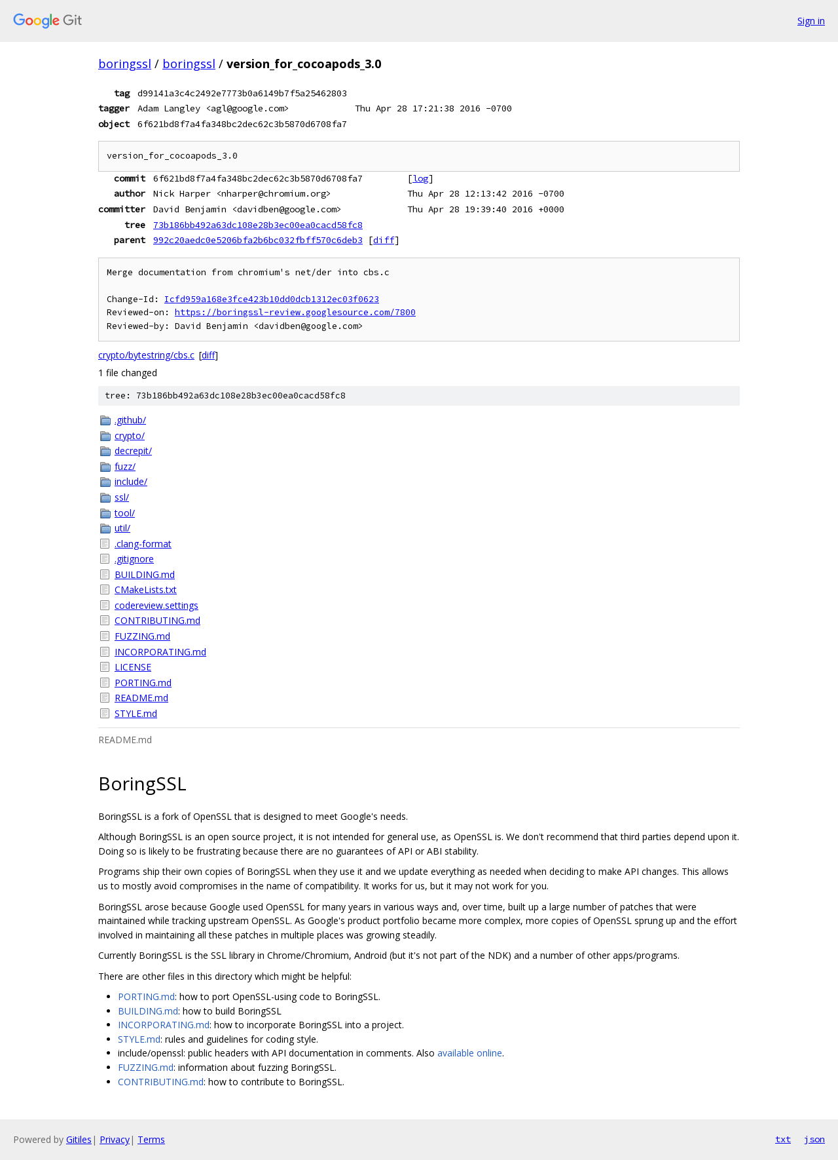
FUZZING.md (142, 636)
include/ (131, 481)
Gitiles (79, 1139)
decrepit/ (133, 450)
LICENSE (133, 667)
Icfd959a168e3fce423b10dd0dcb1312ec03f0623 (271, 299)
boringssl (124, 63)
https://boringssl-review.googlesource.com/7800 (295, 312)
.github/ (130, 420)
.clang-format (143, 543)
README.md (141, 697)
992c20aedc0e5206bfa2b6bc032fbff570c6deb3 (258, 240)
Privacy (115, 1139)
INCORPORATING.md (160, 652)
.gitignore (134, 558)
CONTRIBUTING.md (157, 620)
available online (469, 1053)
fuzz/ (125, 466)
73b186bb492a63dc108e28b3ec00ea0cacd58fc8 (258, 225)
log (420, 178)
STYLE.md (136, 713)
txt (783, 1139)
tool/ (125, 513)
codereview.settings (156, 605)
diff (383, 240)
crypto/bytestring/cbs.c (146, 355)
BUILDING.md (145, 574)
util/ (122, 528)
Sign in (811, 20)
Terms (151, 1139)
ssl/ (122, 497)
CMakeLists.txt (146, 589)
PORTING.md (143, 682)
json (814, 1139)
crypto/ (130, 435)
